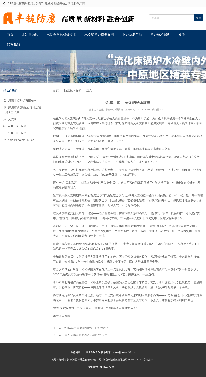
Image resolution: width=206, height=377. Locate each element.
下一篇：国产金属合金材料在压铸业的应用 (80, 335)
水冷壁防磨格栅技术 (61, 34)
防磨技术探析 (160, 34)
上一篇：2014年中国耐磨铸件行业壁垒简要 (80, 328)
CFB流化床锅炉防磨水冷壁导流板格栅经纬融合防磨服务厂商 (46, 3)
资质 (181, 34)
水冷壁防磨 (30, 34)
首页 (10, 34)
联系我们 (13, 45)
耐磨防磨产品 (132, 34)
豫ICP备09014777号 (101, 367)
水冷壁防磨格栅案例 (99, 34)
